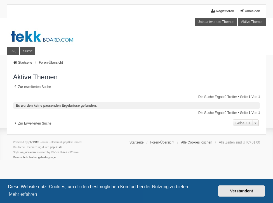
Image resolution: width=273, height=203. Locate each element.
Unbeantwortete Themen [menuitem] (215, 22)
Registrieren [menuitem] (222, 11)
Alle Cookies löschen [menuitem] (196, 142)
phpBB (33, 142)
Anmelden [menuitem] (250, 11)
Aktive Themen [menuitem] (252, 22)
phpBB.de (56, 147)
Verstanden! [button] (241, 191)
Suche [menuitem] (27, 51)
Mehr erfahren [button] (23, 194)
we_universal (28, 152)
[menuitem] (21, 157)
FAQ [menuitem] (13, 51)
